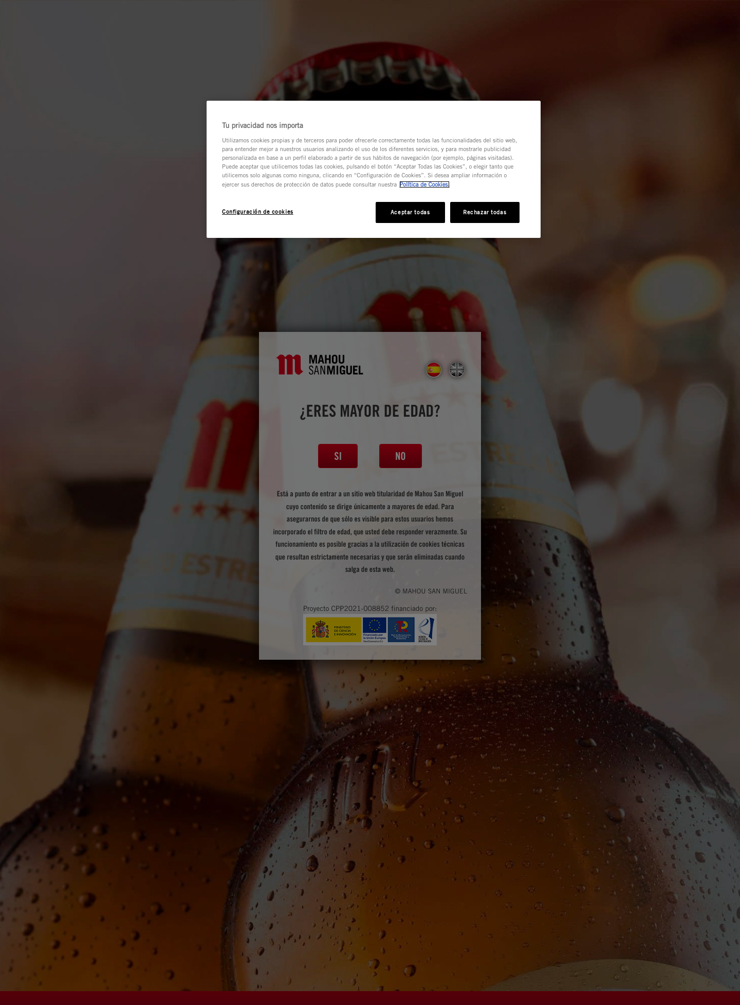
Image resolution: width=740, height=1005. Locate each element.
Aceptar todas (410, 212)
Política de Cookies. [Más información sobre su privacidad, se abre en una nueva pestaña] (424, 184)
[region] (374, 169)
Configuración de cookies (257, 211)
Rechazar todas (484, 212)
